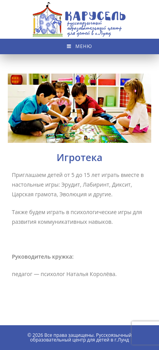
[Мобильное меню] (79, 46)
